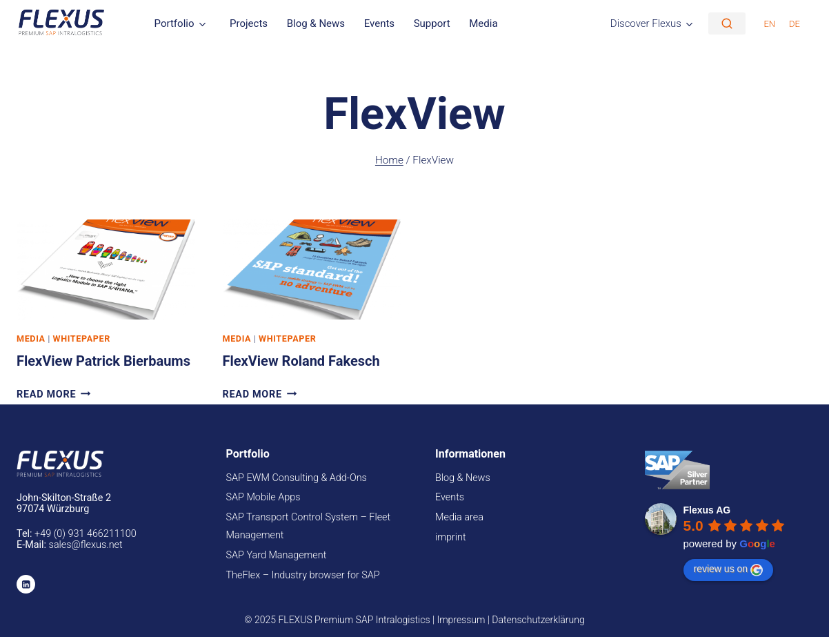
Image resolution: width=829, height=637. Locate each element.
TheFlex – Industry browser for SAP (303, 575)
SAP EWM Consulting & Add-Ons (296, 478)
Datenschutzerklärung (538, 619)
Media (483, 23)
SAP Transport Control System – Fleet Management (308, 526)
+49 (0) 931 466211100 (85, 534)
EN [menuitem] (769, 24)
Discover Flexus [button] (645, 23)
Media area (459, 517)
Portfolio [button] (174, 23)
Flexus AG (707, 510)
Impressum (461, 619)
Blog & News (316, 23)
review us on (728, 569)
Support (432, 23)
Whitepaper (81, 338)
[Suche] (727, 23)
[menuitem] (769, 23)
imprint (450, 537)
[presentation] (106, 269)
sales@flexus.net (86, 545)
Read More (54, 394)
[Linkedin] (26, 584)
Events (379, 23)
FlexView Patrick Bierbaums (103, 361)
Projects (249, 23)
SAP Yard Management (276, 555)
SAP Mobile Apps (263, 497)
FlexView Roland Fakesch (301, 361)
